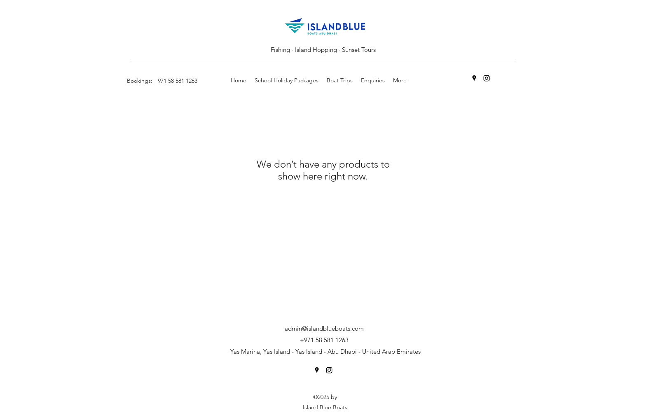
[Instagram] (486, 78)
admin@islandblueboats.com (324, 328)
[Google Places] (474, 78)
